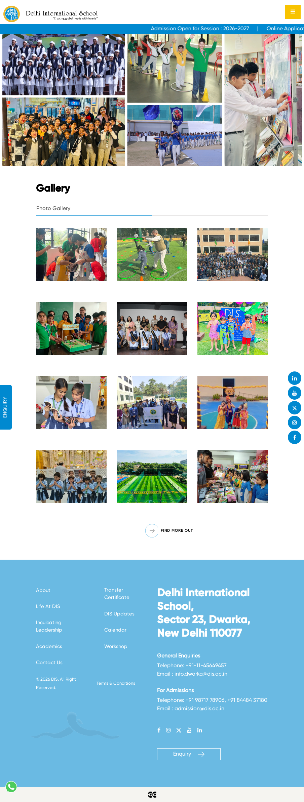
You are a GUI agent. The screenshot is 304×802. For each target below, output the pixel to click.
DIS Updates (119, 613)
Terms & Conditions (116, 683)
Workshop (115, 646)
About (43, 590)
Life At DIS (48, 606)
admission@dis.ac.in (199, 709)
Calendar (115, 630)
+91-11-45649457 (206, 666)
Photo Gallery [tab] (53, 208)
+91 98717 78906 (205, 700)
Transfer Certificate (116, 594)
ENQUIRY (5, 407)
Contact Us (49, 662)
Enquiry (188, 754)
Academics (49, 646)
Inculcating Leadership (49, 626)
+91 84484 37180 (247, 700)
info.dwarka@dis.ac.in (201, 674)
